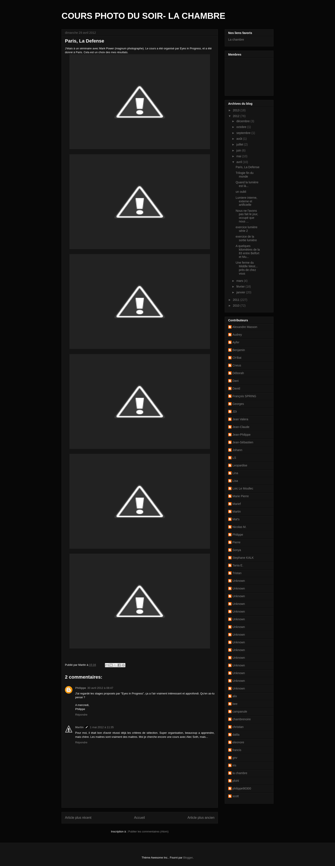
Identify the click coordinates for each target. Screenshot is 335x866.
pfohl (235, 780)
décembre (243, 121)
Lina (235, 473)
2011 (236, 299)
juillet (240, 144)
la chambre (239, 773)
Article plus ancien (201, 817)
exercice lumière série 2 (246, 228)
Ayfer (235, 342)
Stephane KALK (243, 557)
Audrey (237, 334)
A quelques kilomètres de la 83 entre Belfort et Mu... (248, 251)
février (240, 286)
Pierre (236, 542)
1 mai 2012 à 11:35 (102, 727)
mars (240, 280)
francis (236, 750)
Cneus (236, 365)
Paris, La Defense (247, 167)
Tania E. (237, 565)
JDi (234, 411)
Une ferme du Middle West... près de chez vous (247, 268)
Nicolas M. (239, 527)
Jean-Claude (240, 427)
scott (235, 796)
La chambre (236, 39)
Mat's (235, 519)
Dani (235, 380)
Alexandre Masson (244, 327)
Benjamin (238, 350)
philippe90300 (241, 788)
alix (234, 696)
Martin (79, 727)
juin (239, 150)
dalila (235, 734)
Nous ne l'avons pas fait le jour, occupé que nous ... (247, 216)
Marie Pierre (240, 496)
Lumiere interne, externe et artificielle (246, 201)
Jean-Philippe (241, 434)
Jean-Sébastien (242, 442)
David (236, 388)
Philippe (80, 688)
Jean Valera (240, 419)
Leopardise (239, 465)
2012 (236, 116)
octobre (241, 127)
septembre (243, 133)
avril (239, 162)
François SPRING (244, 396)
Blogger (188, 857)
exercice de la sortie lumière (246, 238)
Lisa (235, 480)
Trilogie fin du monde (245, 174)
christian (238, 727)
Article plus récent (78, 817)
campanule (239, 711)
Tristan (236, 573)
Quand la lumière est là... (247, 184)
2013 (236, 110)
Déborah (238, 373)
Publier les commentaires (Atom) (148, 831)
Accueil (139, 817)
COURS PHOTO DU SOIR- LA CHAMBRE (143, 16)
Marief (236, 504)
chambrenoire (241, 719)
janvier (241, 292)
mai (239, 156)
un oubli (241, 191)
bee (234, 704)
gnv (234, 757)
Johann (237, 450)
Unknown (238, 580)
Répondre (81, 714)
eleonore (238, 742)
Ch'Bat (236, 357)
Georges (238, 404)
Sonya (236, 550)
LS (234, 457)
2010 (236, 305)
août (239, 138)
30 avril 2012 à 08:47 (100, 688)
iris (234, 765)
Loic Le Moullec (242, 488)
